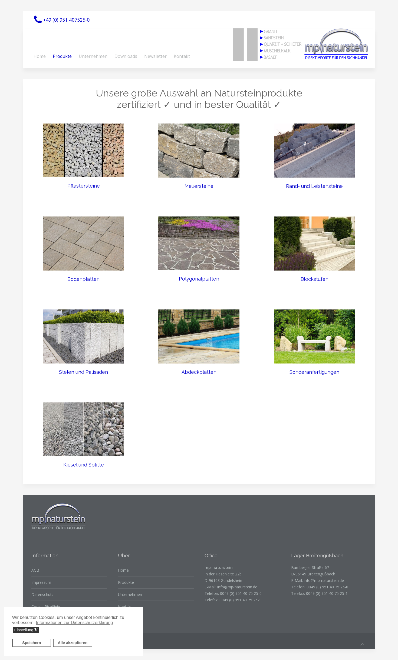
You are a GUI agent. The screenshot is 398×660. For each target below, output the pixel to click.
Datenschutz (42, 594)
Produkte (62, 56)
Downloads (125, 56)
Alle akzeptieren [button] (73, 643)
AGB (35, 570)
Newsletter (155, 56)
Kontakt (182, 56)
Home (40, 56)
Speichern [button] (31, 643)
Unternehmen (93, 56)
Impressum (41, 582)
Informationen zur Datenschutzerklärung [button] (74, 622)
